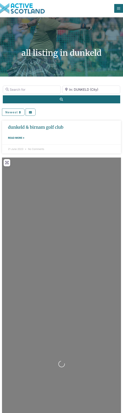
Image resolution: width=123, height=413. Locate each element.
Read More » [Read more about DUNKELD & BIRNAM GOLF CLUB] (16, 137)
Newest (13, 112)
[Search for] (32, 90)
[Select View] (31, 112)
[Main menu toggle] (118, 8)
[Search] (61, 99)
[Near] (91, 90)
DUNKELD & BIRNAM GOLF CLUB (35, 127)
